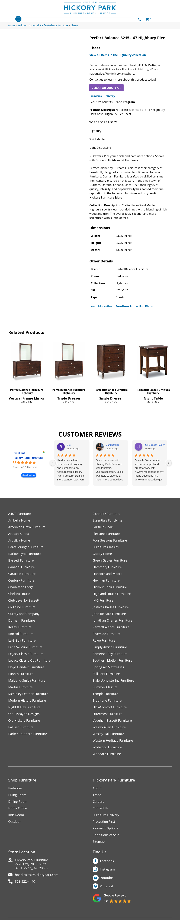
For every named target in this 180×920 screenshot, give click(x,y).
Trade (97, 795)
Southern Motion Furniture (112, 660)
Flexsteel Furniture (106, 534)
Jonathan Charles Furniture (112, 620)
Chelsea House (19, 594)
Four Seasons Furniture (110, 540)
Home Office (17, 808)
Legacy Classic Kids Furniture (29, 660)
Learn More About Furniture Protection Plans (121, 306)
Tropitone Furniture (107, 700)
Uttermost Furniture (107, 714)
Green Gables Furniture (110, 560)
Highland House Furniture (112, 594)
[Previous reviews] (53, 463)
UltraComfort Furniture (110, 707)
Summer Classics (105, 687)
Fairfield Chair (103, 527)
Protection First (104, 822)
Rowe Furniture (104, 640)
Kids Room (16, 815)
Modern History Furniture (27, 700)
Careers (98, 802)
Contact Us (101, 808)
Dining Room (17, 802)
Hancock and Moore (107, 574)
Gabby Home (102, 554)
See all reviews (28, 475)
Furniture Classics (106, 547)
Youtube (106, 878)
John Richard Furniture (109, 614)
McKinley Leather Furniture (28, 694)
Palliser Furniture (20, 727)
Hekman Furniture (106, 580)
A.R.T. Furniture (19, 514)
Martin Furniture (20, 687)
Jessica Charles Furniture (111, 607)
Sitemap (99, 842)
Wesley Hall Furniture (108, 734)
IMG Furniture (103, 600)
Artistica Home (19, 540)
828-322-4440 (25, 881)
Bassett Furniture (21, 560)
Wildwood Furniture (107, 747)
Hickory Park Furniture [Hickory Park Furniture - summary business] (27, 457)
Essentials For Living (107, 520)
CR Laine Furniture (22, 607)
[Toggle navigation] (18, 19)
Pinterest (106, 886)
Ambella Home (19, 520)
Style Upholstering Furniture (113, 680)
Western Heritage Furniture (113, 740)
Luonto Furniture (20, 674)
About (97, 788)
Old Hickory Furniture (24, 720)
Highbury (27, 392)
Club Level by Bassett (23, 600)
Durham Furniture (21, 620)
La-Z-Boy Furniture (22, 640)
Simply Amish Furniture (110, 647)
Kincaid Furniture (21, 634)
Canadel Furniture (21, 567)
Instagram (107, 869)
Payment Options (105, 828)
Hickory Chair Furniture (110, 587)
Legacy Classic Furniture (26, 654)
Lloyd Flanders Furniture (26, 667)
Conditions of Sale (106, 835)
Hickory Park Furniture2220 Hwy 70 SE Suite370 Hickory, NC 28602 (31, 864)
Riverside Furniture (107, 634)
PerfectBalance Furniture (26, 389)
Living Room (17, 795)
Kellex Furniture (20, 627)
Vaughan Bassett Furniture (112, 720)
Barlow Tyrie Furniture (24, 554)
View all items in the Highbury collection (117, 55)
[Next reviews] (169, 463)
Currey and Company (24, 614)
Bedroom (15, 788)
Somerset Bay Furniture (110, 654)
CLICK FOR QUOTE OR (106, 88)
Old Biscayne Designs (24, 714)
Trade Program (124, 102)
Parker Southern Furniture (27, 734)
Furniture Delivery (102, 96)
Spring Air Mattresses (108, 667)
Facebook (107, 861)
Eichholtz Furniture (106, 514)
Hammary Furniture (107, 567)
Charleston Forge (20, 587)
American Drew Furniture (27, 527)
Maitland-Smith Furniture (26, 680)
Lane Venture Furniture (25, 647)
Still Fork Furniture (106, 674)
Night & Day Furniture (24, 707)
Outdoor (14, 822)
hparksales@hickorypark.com (36, 875)
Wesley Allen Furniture (109, 727)
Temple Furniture (105, 694)
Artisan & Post (18, 534)
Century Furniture (21, 580)
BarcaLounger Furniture (25, 547)
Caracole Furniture (22, 574)
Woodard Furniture (107, 754)
